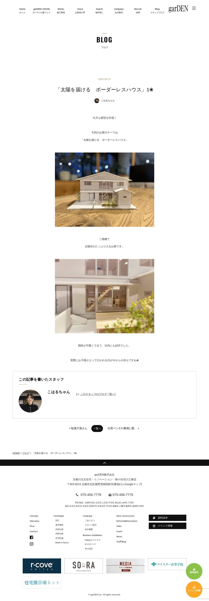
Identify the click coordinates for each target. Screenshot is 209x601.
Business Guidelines (92, 535)
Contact (34, 531)
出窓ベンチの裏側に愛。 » (123, 428)
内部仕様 (59, 533)
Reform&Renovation (126, 521)
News (119, 537)
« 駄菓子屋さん (78, 428)
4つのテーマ (90, 544)
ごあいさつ (90, 520)
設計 (57, 520)
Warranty (34, 521)
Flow (32, 526)
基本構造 (59, 525)
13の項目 (89, 548)
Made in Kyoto (62, 542)
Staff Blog (121, 542)
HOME (16, 453)
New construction (125, 516)
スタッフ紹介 (91, 525)
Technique (58, 516)
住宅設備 (59, 538)
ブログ (25, 453)
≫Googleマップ (131, 484)
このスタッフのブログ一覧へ (97, 394)
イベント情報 (163, 525)
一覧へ (97, 428)
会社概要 (89, 529)
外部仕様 (59, 529)
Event (119, 531)
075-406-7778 (91, 495)
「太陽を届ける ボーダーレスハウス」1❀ (105, 89)
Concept (34, 516)
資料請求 (160, 517)
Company (87, 516)
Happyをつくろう (93, 540)
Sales (119, 526)
